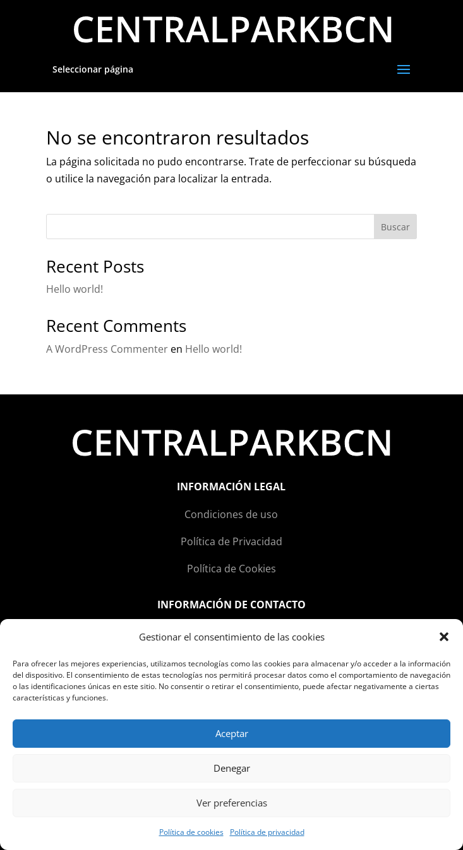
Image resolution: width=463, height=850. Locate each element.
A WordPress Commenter (107, 349)
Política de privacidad (267, 832)
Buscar (395, 227)
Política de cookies (191, 832)
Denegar (231, 768)
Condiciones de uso (231, 514)
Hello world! (74, 289)
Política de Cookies (231, 569)
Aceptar (231, 733)
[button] (444, 636)
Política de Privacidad (231, 541)
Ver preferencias (231, 802)
